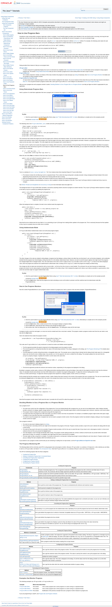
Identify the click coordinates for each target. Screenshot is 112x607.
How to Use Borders (7, 120)
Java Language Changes (27, 27)
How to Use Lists (7, 77)
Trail (25, 18)
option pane (46, 536)
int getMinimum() (24, 492)
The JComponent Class (8, 21)
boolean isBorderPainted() (26, 519)
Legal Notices (15, 603)
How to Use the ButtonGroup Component (7, 43)
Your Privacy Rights (28, 603)
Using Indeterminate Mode (42, 71)
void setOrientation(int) (25, 511)
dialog (76, 74)
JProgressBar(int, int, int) (26, 475)
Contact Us (10, 603)
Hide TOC (83, 10)
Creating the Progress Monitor (30, 459)
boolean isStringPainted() (26, 524)
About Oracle (4, 603)
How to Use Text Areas (8, 105)
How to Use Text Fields (9, 107)
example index (34, 119)
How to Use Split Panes (9, 98)
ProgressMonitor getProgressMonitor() (29, 540)
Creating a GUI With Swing (89, 18)
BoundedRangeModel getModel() (28, 501)
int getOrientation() (24, 513)
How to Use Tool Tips (8, 110)
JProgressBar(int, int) (25, 471)
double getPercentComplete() (27, 488)
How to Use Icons (6, 118)
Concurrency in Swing (45, 184)
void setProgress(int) (25, 556)
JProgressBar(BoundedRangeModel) (29, 477)
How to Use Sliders (8, 95)
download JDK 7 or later (71, 117)
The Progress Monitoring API (94, 349)
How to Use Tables (7, 103)
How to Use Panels (8, 80)
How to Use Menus (8, 78)
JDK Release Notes (26, 29)
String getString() (24, 528)
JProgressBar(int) (24, 474)
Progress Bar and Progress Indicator (48, 593)
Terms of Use (21, 603)
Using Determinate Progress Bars (74, 69)
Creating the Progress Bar (29, 454)
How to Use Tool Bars (8, 108)
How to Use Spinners (8, 97)
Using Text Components (8, 23)
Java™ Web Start (59, 117)
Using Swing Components (7, 16)
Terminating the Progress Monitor (31, 463)
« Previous (20, 18)
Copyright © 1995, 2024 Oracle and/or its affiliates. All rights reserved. (15, 605)
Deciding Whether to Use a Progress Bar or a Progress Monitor (66, 84)
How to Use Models (7, 117)
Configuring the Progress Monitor (31, 461)
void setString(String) (25, 526)
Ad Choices (55, 606)
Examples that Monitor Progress (30, 578)
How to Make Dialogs (8, 53)
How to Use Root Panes (9, 88)
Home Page (78, 18)
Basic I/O (25, 81)
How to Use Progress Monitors (94, 74)
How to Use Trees (7, 112)
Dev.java (23, 25)
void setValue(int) (24, 484)
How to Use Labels (8, 71)
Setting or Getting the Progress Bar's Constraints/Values (37, 456)
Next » (28, 18)
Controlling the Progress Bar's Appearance (33, 457)
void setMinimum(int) (25, 490)
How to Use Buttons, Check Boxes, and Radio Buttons (8, 38)
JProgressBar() (23, 470)
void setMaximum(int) (25, 494)
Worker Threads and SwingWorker (30, 184)
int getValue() (23, 486)
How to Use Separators (9, 93)
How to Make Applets (8, 35)
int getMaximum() (24, 496)
